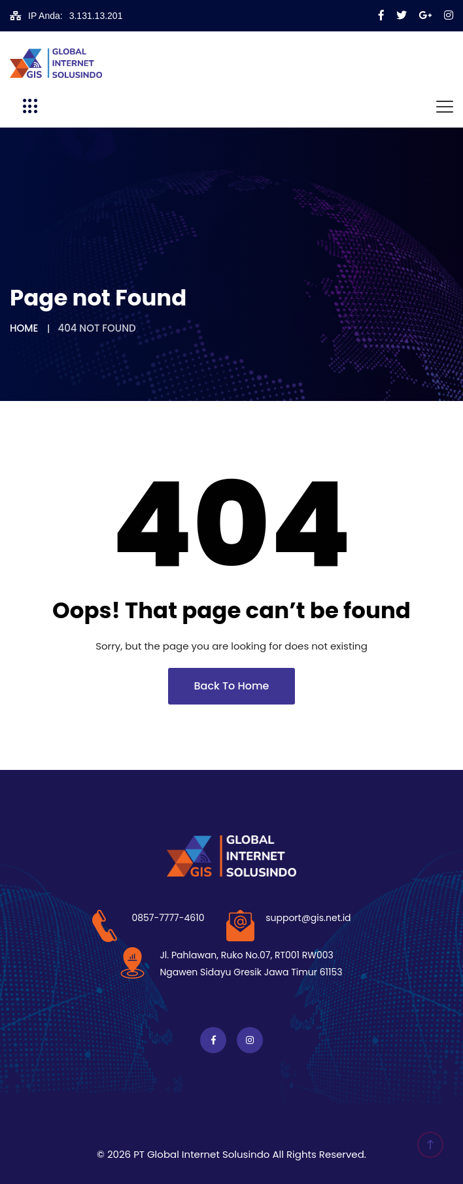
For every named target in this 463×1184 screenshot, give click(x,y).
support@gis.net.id (308, 917)
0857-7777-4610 (167, 917)
